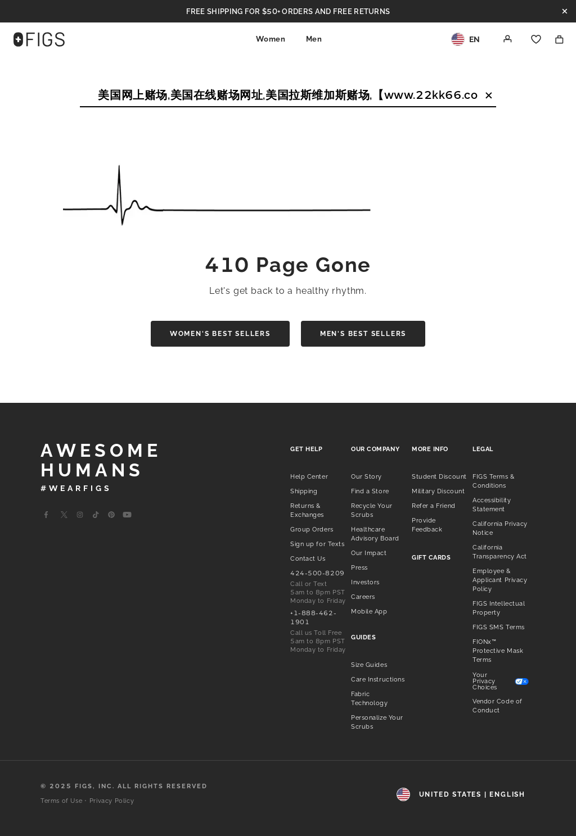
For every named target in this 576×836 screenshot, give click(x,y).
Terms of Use (61, 801)
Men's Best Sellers (363, 334)
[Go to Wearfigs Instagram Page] (80, 515)
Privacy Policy (111, 801)
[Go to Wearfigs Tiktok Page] (95, 515)
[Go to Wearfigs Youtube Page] (127, 515)
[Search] (288, 95)
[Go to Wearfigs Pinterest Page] (111, 515)
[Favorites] (536, 39)
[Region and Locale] (465, 39)
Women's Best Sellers (220, 334)
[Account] (507, 39)
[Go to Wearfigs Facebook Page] (46, 515)
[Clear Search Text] (489, 95)
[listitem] (309, 475)
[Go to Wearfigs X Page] (64, 515)
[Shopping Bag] (560, 39)
